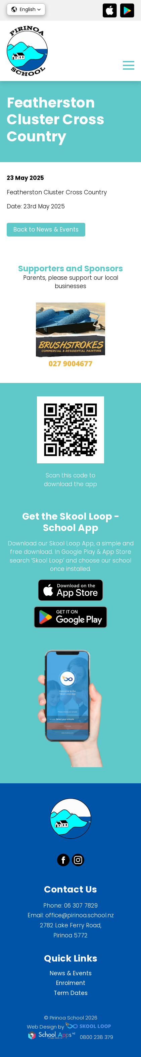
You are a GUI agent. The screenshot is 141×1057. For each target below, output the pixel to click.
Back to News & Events (46, 229)
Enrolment (70, 983)
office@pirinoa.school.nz (79, 915)
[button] (26, 9)
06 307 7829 (81, 906)
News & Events (71, 973)
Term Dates (71, 993)
